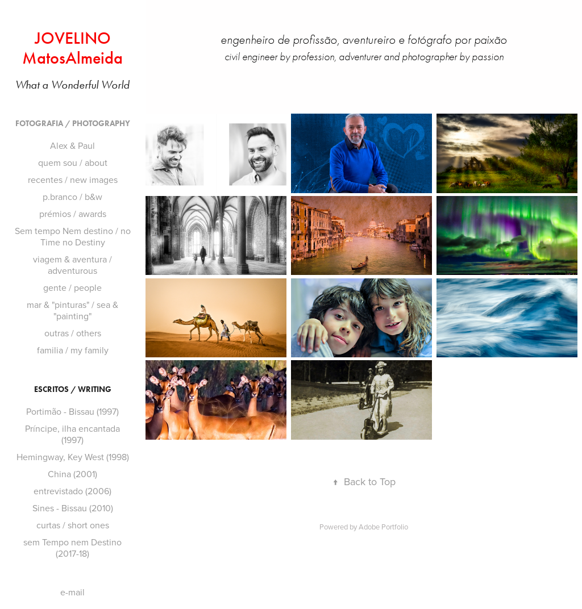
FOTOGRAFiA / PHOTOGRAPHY (72, 123)
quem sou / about (72, 162)
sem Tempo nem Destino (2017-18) (72, 548)
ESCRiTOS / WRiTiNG (72, 389)
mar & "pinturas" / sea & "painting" (72, 310)
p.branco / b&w (72, 196)
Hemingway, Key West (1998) (72, 457)
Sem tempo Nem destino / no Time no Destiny (73, 236)
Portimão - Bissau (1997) (72, 411)
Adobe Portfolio (383, 527)
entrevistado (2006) (72, 491)
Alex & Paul (72, 145)
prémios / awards (72, 213)
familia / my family (73, 350)
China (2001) (72, 474)
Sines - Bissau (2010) (72, 508)
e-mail (72, 592)
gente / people (72, 287)
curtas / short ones (72, 525)
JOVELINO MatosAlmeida (72, 48)
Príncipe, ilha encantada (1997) (72, 434)
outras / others (72, 333)
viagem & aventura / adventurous (72, 265)
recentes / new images (73, 179)
